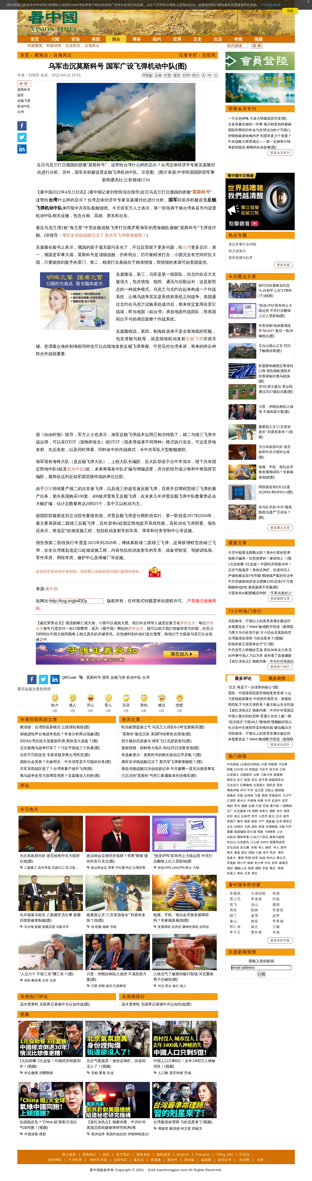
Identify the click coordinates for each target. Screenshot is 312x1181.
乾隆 (98, 927)
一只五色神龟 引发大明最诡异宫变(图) (257, 118)
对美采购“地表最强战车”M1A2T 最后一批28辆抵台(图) (276, 331)
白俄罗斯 (139, 867)
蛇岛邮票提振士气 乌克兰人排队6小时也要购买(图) (163, 727)
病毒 (230, 769)
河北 (161, 986)
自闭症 (176, 927)
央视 (254, 847)
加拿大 (263, 811)
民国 (248, 858)
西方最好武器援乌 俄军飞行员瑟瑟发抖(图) (156, 741)
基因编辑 (240, 831)
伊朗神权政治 (138, 1134)
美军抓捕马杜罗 (241, 258)
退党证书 (225, 1160)
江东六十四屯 (259, 837)
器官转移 (176, 1073)
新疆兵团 (48, 927)
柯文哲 (186, 1128)
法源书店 (120, 1160)
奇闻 (238, 39)
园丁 (233, 916)
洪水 (254, 779)
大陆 (55, 39)
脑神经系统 (190, 927)
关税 (240, 795)
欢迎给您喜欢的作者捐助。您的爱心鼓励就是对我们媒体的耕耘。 (89, 571)
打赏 (167, 75)
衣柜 (27, 980)
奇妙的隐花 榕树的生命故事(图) (252, 147)
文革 (247, 873)
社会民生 (73, 46)
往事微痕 (246, 785)
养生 (254, 873)
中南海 (251, 800)
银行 (176, 986)
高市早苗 (44, 867)
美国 (96, 39)
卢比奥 (282, 764)
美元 (237, 816)
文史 (197, 39)
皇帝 (275, 863)
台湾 (20, 112)
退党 (280, 785)
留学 (284, 847)
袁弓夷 (263, 779)
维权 (42, 1134)
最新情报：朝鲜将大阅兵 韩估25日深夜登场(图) (160, 748)
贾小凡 (235, 899)
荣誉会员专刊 (242, 108)
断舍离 (36, 980)
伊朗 (101, 986)
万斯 (257, 795)
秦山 (233, 921)
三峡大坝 (266, 774)
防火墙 (251, 831)
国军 (20, 95)
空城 (187, 1073)
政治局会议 (99, 867)
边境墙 (248, 795)
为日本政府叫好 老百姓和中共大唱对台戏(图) (275, 452)
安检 (94, 1073)
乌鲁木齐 (62, 927)
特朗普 (272, 764)
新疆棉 (278, 774)
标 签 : (24, 83)
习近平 (263, 769)
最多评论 (243, 678)
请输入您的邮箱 (261, 961)
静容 (254, 921)
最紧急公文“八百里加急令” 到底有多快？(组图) (276, 432)
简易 (276, 893)
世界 (177, 39)
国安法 (231, 779)
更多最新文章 (280, 598)
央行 (280, 811)
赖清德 (174, 1128)
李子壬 (235, 932)
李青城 (278, 921)
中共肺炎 (233, 764)
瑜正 (254, 927)
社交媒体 (240, 811)
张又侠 (273, 769)
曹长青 (256, 932)
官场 (75, 39)
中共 (250, 790)
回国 (251, 852)
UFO (243, 790)
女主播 (245, 847)
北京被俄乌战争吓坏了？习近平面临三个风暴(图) (60, 748)
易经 (230, 868)
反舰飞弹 (23, 101)
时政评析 (54, 46)
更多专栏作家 (280, 940)
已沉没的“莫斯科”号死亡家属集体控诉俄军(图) (159, 776)
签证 (244, 852)
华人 (261, 847)
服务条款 (143, 1154)
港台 (116, 39)
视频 (258, 39)
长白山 (231, 842)
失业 (110, 1073)
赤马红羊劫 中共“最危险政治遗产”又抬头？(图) (275, 512)
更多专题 (283, 265)
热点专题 (238, 235)
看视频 (156, 1160)
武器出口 (58, 867)
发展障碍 (164, 927)
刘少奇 (258, 863)
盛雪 (254, 916)
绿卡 (266, 852)
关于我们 (123, 1154)
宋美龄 (231, 863)
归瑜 (276, 899)
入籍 (259, 852)
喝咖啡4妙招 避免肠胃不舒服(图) (253, 587)
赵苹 (276, 916)
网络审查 (243, 837)
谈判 (109, 986)
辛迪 (276, 932)
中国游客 (31, 1134)
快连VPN (164, 867)
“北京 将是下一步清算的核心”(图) (253, 687)
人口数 (163, 1073)
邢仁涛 (235, 927)
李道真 (256, 899)
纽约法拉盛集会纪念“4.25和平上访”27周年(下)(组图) (275, 290)
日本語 (244, 1154)
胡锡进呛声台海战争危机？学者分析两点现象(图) (60, 734)
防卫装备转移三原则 (80, 867)
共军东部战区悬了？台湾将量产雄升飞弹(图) (56, 769)
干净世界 (75, 1160)
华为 (237, 806)
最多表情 (277, 678)
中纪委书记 (123, 867)
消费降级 (46, 1073)
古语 (45, 980)
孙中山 (270, 858)
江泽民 (231, 800)
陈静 (254, 910)
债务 (287, 811)
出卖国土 (233, 774)
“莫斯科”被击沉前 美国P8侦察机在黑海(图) (156, 734)
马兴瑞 (29, 927)
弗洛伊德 (233, 790)
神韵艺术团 (98, 1160)
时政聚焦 (35, 46)
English (183, 1154)
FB (249, 811)
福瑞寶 (206, 1160)
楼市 (240, 821)
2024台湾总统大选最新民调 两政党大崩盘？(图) (59, 741)
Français (202, 1154)
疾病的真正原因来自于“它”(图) (251, 644)
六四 (282, 769)
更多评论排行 (280, 744)
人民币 (263, 816)
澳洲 (241, 858)
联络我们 (89, 1154)
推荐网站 (55, 1160)
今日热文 (29, 809)
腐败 (244, 806)
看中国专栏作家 (245, 885)
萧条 (102, 1073)
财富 (254, 821)
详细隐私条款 (270, 5)
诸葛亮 (283, 863)
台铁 (256, 774)
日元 (279, 816)
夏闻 (276, 904)
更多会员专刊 (280, 152)
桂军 (255, 858)
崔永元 (241, 800)
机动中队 (23, 106)
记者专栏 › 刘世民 (197, 55)
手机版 (147, 75)
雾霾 (230, 831)
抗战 (262, 858)
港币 (286, 816)
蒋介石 (282, 858)
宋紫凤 (235, 893)
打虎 (259, 806)
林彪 (250, 863)
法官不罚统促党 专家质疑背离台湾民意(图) (55, 755)
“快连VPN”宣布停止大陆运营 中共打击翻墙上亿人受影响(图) (275, 310)
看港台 (41, 55)
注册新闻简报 (242, 952)
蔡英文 (287, 821)
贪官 (285, 800)
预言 (272, 868)
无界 (260, 1160)
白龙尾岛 (243, 842)
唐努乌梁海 (276, 837)
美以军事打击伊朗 (242, 244)
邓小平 (241, 863)
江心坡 (254, 842)
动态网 (244, 1160)
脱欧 (272, 811)
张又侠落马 (237, 251)
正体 (158, 75)
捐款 (106, 1154)
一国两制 (286, 806)
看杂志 (139, 1160)
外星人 (231, 873)
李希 (111, 867)
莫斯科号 (23, 89)
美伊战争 (98, 1134)
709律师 (270, 831)
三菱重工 (30, 867)
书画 (113, 927)
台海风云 (92, 46)
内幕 (260, 800)
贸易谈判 (275, 795)
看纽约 (172, 1160)
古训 (52, 980)
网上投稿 (69, 1154)
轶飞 (233, 904)
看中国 (55, 20)
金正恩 (259, 790)
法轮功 (231, 837)
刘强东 (238, 826)
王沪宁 (287, 795)
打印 (186, 75)
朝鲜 (255, 811)
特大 (195, 75)
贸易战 (253, 769)
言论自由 (233, 847)
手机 (265, 868)
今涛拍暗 (258, 893)
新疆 (38, 927)
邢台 (168, 986)
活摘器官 (246, 774)
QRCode (69, 677)
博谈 (136, 39)
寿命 (240, 873)
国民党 (270, 785)
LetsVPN (178, 867)
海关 (230, 852)
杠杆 (230, 816)
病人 (183, 986)
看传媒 (189, 1160)
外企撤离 (31, 1073)
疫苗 (247, 779)
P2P (289, 826)
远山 (254, 904)
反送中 (276, 800)
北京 (230, 826)
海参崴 (270, 821)
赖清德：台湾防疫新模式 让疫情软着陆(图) (55, 727)
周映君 (163, 1128)
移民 (268, 847)
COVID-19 (241, 769)
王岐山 (269, 790)
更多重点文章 (280, 528)
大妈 (247, 826)
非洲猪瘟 (272, 826)
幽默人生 (241, 868)
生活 (218, 39)
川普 (94, 986)
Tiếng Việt (224, 1154)
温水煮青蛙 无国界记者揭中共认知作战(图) (55, 1004)
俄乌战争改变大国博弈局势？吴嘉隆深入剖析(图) (60, 776)
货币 (254, 816)
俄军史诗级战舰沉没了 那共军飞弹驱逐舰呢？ (104, 235)
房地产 (231, 821)
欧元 (272, 816)
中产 (262, 821)
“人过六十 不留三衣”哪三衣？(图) (47, 974)
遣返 (237, 852)
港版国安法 (276, 779)
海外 (281, 852)
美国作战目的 (116, 1134)
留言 (177, 75)
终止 (188, 867)
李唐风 (278, 910)
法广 (230, 811)
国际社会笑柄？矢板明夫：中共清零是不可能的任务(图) (65, 762)
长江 (240, 779)
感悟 (258, 868)
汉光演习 (233, 785)
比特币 (245, 816)
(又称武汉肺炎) (250, 764)
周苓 (233, 910)
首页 (35, 39)
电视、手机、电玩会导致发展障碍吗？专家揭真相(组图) (276, 472)
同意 (290, 11)
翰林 (105, 927)
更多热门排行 (280, 667)
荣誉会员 (187, 623)
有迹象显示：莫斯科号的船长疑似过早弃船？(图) (161, 755)
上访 (280, 831)
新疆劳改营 (277, 842)
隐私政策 (163, 1154)
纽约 (157, 39)
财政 (247, 821)
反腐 (251, 806)
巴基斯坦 (119, 986)
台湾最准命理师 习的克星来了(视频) (182, 1122)
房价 (254, 826)
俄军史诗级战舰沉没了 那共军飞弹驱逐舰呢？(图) (162, 762)
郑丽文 (197, 1128)
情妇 (230, 806)
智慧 (251, 868)
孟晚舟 (231, 795)
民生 (273, 852)
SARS (264, 842)
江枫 (276, 927)
